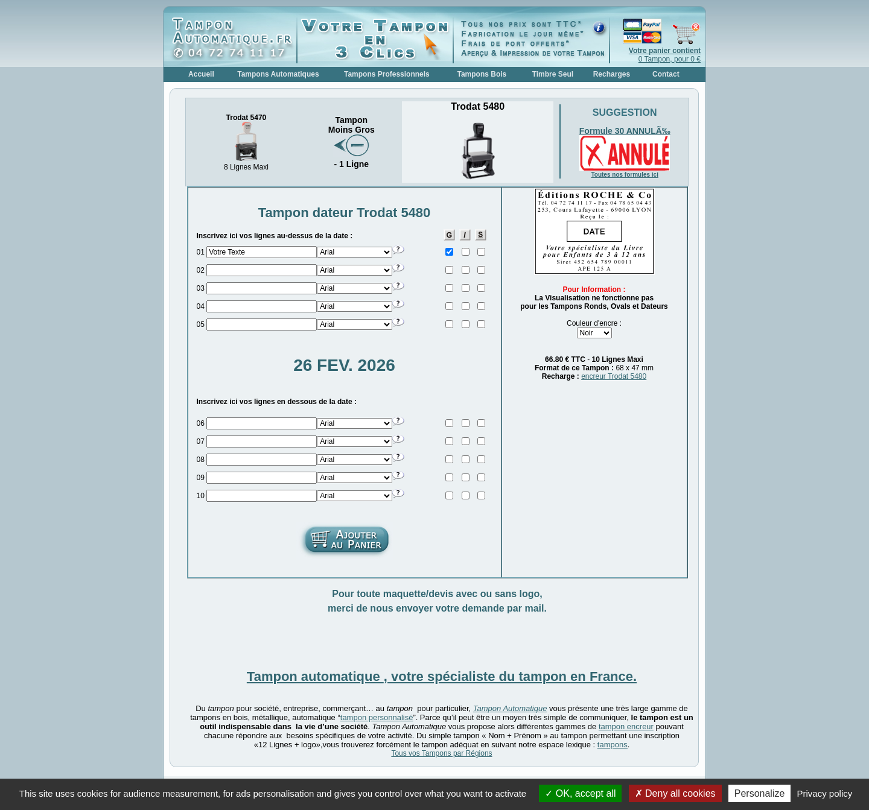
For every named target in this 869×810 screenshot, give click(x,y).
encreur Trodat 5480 (613, 376)
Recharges (611, 74)
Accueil (201, 74)
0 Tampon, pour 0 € (665, 54)
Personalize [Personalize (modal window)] (759, 793)
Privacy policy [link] (825, 793)
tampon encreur (626, 726)
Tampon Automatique (510, 708)
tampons (612, 744)
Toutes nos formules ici (624, 174)
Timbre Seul (552, 74)
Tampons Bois (481, 74)
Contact (666, 74)
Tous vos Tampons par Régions (441, 753)
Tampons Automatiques (278, 74)
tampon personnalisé (376, 717)
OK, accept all (580, 793)
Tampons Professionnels (387, 74)
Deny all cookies (675, 793)
